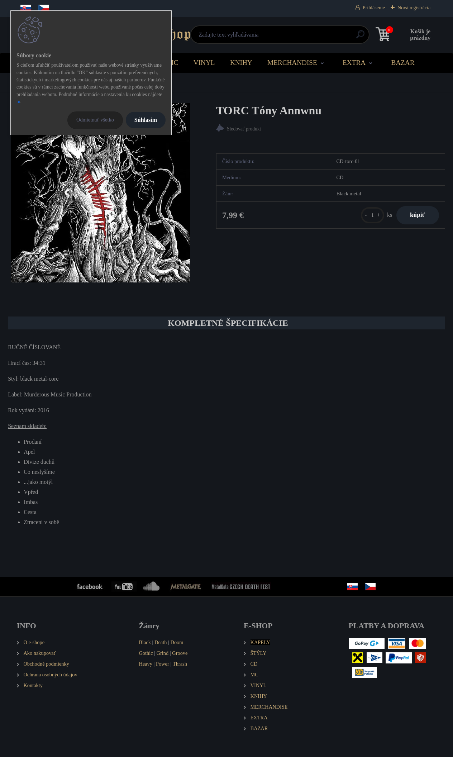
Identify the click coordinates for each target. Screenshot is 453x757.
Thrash (180, 664)
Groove (179, 653)
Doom (176, 642)
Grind (163, 653)
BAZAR (402, 62)
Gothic (146, 653)
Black (145, 642)
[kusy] (371, 215)
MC (173, 62)
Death (160, 642)
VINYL (204, 62)
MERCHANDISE (292, 62)
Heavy (145, 664)
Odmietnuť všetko (95, 120)
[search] (313, 37)
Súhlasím (145, 120)
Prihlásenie (374, 7)
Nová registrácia (413, 7)
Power (162, 664)
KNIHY (241, 62)
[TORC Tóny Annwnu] (100, 192)
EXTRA (354, 62)
